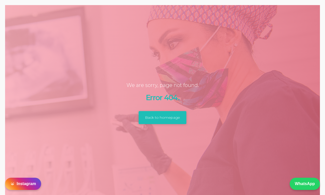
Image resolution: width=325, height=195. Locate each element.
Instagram (23, 183)
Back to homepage (162, 117)
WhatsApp (305, 184)
